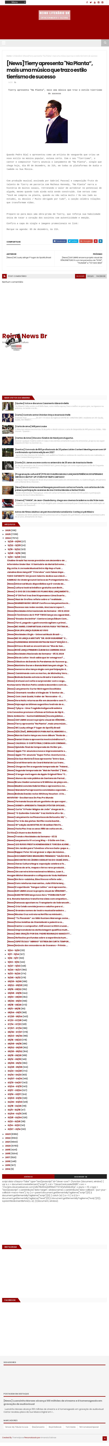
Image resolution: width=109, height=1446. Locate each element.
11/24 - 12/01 (14, 953)
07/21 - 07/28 (15, 1023)
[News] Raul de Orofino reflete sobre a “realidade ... (35, 602)
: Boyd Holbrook (54, 1430)
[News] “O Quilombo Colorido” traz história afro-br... (36, 816)
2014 (8, 1172)
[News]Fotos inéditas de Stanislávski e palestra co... (35, 925)
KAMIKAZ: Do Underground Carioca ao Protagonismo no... (38, 583)
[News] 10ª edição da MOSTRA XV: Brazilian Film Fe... (35, 828)
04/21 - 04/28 (15, 1074)
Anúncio (28, 1180)
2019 (7, 1153)
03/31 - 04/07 (15, 1085)
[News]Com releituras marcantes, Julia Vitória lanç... (36, 886)
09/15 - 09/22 (15, 992)
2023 (8, 1137)
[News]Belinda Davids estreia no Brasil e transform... (36, 680)
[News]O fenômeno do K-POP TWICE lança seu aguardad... (39, 618)
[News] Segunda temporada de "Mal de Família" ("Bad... (37, 773)
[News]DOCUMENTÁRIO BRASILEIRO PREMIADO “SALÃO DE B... (39, 859)
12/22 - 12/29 (14, 548)
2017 (7, 1160)
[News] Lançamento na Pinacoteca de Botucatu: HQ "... (37, 820)
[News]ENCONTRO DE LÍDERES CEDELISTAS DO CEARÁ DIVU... (38, 863)
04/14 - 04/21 (15, 1078)
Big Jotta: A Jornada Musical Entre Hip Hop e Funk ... (35, 571)
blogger (80, 279)
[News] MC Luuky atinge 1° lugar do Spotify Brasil (33, 731)
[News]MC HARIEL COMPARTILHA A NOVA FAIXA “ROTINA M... (38, 629)
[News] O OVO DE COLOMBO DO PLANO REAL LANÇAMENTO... (38, 595)
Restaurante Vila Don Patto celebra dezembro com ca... (37, 688)
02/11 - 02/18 (14, 1113)
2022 (8, 1141)
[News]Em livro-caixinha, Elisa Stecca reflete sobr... (35, 882)
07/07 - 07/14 (15, 1031)
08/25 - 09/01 (15, 1004)
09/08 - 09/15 (15, 996)
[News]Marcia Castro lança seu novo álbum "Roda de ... (37, 738)
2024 (8, 541)
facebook (100, 279)
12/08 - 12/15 (14, 556)
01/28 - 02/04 (15, 1120)
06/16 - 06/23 (15, 1043)
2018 (7, 1157)
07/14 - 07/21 (14, 1027)
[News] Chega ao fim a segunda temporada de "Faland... (38, 769)
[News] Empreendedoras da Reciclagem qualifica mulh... (38, 933)
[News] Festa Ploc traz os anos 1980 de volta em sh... (35, 832)
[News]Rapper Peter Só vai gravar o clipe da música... (36, 855)
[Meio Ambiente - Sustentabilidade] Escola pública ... (36, 719)
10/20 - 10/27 (14, 973)
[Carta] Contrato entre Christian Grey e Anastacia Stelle (42, 418)
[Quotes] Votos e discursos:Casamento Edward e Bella (42, 406)
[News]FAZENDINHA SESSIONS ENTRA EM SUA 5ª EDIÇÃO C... (38, 645)
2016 (7, 1164)
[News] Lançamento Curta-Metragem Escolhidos (34, 692)
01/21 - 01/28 (14, 1124)
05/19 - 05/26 (15, 1058)
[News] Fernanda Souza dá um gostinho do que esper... (37, 804)
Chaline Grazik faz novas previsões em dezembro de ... (37, 563)
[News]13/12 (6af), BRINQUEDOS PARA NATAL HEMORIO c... (37, 734)
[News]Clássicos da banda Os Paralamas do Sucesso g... (37, 664)
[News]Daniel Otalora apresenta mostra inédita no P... (36, 742)
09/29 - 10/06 (15, 984)
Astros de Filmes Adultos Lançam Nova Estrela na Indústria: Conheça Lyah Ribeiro (54, 515)
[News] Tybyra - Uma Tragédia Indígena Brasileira (34, 711)
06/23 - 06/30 (15, 1039)
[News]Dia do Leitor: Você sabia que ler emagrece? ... (36, 661)
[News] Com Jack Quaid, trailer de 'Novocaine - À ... (35, 699)
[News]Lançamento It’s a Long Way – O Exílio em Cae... (36, 843)
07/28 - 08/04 (15, 1019)
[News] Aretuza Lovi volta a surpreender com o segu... (36, 684)
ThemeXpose (18, 1441)
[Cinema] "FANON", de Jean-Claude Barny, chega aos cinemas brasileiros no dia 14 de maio (59, 503)
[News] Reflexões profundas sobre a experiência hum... (37, 941)
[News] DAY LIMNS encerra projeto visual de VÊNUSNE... (36, 723)
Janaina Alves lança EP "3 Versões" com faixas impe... (36, 575)
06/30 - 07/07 (15, 1035)
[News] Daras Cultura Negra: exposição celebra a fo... (36, 867)
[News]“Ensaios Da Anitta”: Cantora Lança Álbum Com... (37, 622)
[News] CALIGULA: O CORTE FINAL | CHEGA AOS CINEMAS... (37, 746)
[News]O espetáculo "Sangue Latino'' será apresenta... (37, 890)
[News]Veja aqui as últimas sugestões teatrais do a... (36, 707)
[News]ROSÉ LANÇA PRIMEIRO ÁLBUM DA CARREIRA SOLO (36, 653)
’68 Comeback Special (89, 1430)
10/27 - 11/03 (14, 969)
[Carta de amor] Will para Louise (31, 429)
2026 (8, 533)
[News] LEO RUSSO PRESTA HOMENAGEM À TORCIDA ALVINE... (38, 847)
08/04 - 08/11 (15, 1015)
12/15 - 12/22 (14, 552)
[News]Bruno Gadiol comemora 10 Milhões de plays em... (38, 785)
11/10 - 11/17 (13, 961)
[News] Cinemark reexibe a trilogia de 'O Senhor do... (36, 696)
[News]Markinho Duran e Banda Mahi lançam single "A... (37, 668)
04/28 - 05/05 (15, 1070)
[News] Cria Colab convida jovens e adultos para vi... (35, 909)
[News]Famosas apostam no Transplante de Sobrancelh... (39, 906)
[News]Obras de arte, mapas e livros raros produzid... (36, 871)
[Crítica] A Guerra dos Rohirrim (24, 836)
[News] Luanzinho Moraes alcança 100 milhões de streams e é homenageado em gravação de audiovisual (53, 1406)
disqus (90, 279)
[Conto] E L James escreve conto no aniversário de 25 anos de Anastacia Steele (53, 466)
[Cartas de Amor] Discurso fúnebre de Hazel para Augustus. (44, 441)
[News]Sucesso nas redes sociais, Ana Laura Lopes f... (36, 610)
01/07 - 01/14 (14, 1132)
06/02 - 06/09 (15, 1051)
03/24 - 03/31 (15, 1089)
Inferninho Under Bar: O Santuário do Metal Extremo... (36, 567)
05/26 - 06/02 (15, 1054)
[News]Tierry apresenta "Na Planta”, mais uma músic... (37, 727)
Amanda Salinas (48, 1441)
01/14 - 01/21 (14, 1128)
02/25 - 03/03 (15, 1105)
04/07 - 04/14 (15, 1082)
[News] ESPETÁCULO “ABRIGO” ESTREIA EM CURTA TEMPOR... (38, 944)
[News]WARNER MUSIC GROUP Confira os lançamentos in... (38, 606)
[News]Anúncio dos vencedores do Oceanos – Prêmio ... (37, 948)
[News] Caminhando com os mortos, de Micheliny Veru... (38, 676)
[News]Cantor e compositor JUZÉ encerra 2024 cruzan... (38, 929)
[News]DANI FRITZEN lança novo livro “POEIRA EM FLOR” (36, 898)
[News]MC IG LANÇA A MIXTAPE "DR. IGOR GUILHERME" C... (37, 641)
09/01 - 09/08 (15, 1000)
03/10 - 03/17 (14, 1097)
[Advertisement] (20, 377)
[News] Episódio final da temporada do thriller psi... (35, 750)
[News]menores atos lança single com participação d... (37, 672)
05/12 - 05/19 (14, 1062)
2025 (8, 537)
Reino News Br (24, 339)
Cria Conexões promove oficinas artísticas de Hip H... (36, 715)
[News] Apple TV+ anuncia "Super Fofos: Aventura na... (37, 758)
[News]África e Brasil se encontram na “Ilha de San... (35, 649)
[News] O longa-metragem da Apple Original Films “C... (37, 777)
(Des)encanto (38, 1430)
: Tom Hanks (70, 1430)
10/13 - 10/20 (14, 977)
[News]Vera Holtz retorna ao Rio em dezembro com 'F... (37, 703)
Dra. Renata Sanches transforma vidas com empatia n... (37, 902)
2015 (7, 1168)
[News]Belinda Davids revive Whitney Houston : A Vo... (36, 797)
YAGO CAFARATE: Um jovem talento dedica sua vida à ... (37, 579)
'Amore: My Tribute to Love (16, 1430)
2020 (8, 1149)
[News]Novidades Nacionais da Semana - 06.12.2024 (35, 657)
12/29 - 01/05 (14, 544)
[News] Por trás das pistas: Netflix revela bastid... (34, 824)
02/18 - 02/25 (15, 1109)
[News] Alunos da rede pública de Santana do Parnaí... (36, 781)
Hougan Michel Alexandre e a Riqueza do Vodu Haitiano (37, 878)
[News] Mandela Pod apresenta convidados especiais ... (37, 793)
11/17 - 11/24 (13, 957)
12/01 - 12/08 (14, 560)
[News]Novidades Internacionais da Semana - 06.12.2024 (38, 614)
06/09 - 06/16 (15, 1047)
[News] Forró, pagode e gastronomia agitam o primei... (37, 626)
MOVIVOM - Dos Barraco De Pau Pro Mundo (30, 801)
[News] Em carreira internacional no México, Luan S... (36, 874)
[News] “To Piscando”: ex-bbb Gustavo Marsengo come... (38, 921)
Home (9, 56)
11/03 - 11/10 (14, 965)
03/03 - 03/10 (15, 1101)
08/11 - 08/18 (14, 1012)
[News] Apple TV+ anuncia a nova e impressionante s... (37, 754)
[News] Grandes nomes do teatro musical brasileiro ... (36, 913)
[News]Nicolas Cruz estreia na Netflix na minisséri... (35, 917)
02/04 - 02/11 (15, 1117)
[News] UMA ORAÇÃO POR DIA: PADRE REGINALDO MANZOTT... (39, 937)
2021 (7, 1145)
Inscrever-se (80, 1180)
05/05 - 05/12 (15, 1066)
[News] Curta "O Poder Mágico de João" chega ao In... (36, 812)
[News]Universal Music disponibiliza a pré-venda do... (36, 587)
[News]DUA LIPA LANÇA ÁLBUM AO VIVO (27, 633)
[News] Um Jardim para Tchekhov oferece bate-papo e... (38, 851)
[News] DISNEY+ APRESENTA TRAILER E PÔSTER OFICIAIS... (36, 808)
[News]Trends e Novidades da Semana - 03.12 (32, 839)
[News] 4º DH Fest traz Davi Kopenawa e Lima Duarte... (36, 598)
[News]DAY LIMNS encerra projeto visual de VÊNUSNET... (37, 894)
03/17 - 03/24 (15, 1093)
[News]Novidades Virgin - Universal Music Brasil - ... (35, 637)
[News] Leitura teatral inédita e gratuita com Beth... (35, 591)
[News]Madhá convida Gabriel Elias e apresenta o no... (36, 789)
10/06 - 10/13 (14, 980)
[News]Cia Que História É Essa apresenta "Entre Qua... (36, 762)
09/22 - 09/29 (15, 988)
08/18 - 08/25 (15, 1008)
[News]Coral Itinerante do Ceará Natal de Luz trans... (36, 766)
